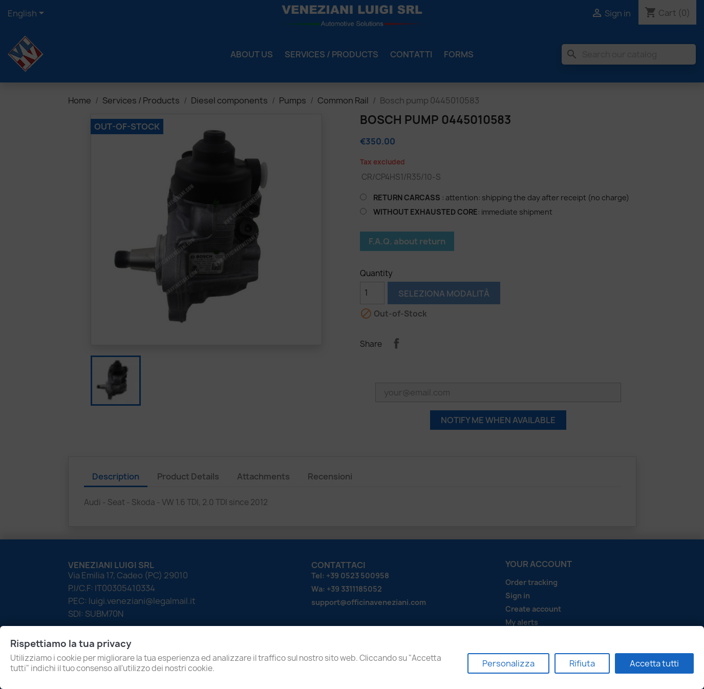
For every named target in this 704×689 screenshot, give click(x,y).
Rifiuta (582, 663)
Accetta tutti (654, 663)
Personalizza (508, 663)
